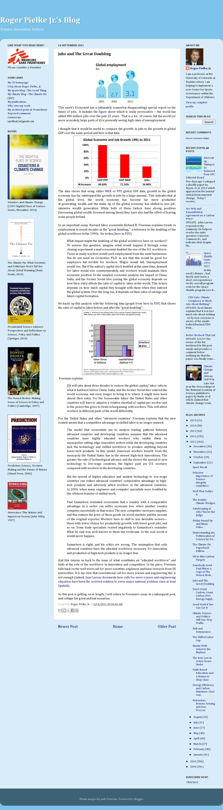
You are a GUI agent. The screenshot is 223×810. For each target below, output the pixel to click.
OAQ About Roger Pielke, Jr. (24, 86)
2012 (193, 436)
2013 (193, 431)
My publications (17, 101)
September (200, 462)
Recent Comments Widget (197, 138)
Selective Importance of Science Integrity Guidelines (203, 479)
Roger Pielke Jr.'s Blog (40, 20)
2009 (193, 766)
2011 (193, 441)
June (196, 727)
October (198, 457)
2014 (193, 425)
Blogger (138, 799)
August (197, 717)
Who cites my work (19, 105)
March (197, 744)
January (198, 754)
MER (108, 191)
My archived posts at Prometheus (27, 109)
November (200, 452)
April (196, 738)
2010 (193, 761)
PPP (119, 191)
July (196, 722)
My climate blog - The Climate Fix (27, 94)
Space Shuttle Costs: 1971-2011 (208, 260)
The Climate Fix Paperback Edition (202, 548)
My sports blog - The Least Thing (27, 90)
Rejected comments (19, 113)
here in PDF (122, 233)
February (199, 749)
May (196, 733)
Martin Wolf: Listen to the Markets (202, 649)
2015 (193, 420)
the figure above (103, 111)
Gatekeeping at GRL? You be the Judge (204, 512)
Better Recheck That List (200, 335)
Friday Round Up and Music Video (203, 524)
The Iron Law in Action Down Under (202, 661)
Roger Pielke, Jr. (80, 604)
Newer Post (68, 627)
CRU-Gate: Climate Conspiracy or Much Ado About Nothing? (199, 300)
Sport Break (200, 467)
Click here (192, 782)
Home (118, 627)
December (200, 446)
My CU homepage (18, 82)
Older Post (167, 627)
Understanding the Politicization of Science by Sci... (204, 536)
